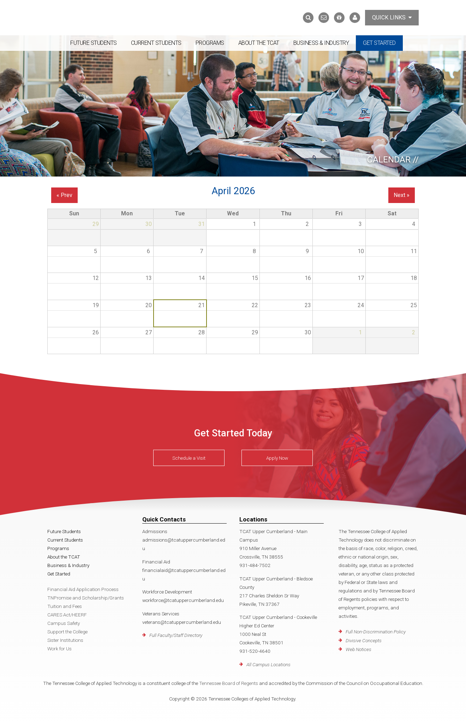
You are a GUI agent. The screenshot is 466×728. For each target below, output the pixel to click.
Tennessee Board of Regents (228, 683)
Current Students (156, 43)
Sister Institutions (65, 640)
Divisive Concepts (364, 640)
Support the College (67, 631)
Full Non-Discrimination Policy (376, 631)
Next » (402, 195)
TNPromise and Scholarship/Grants (85, 598)
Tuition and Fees (64, 606)
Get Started (379, 43)
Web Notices (358, 649)
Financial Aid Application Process (83, 589)
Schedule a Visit (188, 458)
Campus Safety (63, 623)
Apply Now (277, 458)
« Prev (64, 195)
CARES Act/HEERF (67, 614)
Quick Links (392, 17)
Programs (210, 43)
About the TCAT (258, 43)
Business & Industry (321, 43)
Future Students (93, 43)
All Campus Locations (268, 664)
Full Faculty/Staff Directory (175, 635)
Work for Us (59, 648)
